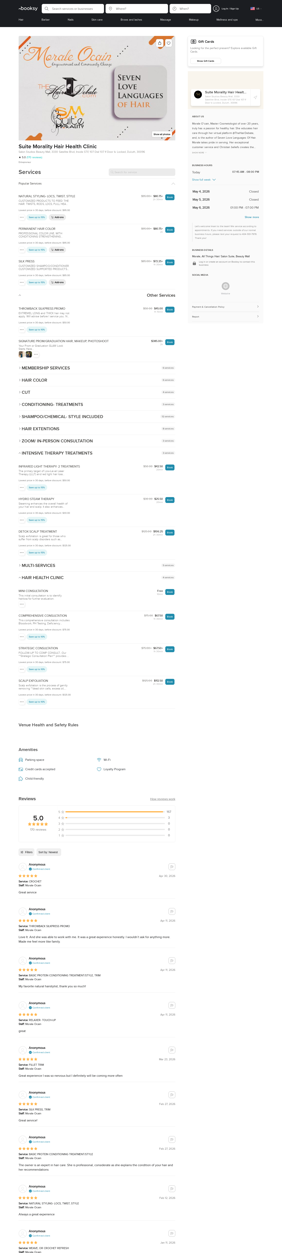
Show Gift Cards (205, 61)
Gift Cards (206, 41)
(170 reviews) (34, 157)
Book (170, 197)
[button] (73, 8)
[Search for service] (142, 172)
